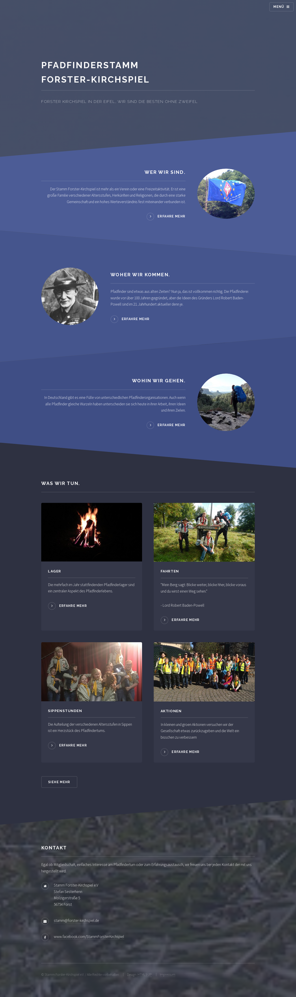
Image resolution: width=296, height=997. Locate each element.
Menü (278, 7)
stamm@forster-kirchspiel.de (76, 920)
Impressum (167, 974)
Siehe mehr (59, 782)
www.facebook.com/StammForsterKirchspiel (89, 936)
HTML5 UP (145, 974)
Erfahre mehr (172, 216)
